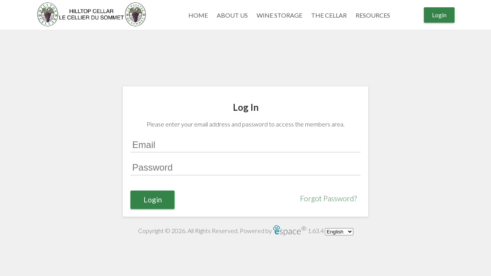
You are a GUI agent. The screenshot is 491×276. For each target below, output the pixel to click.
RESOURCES (373, 15)
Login (439, 14)
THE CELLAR (329, 15)
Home (198, 15)
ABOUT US (232, 15)
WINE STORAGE (279, 15)
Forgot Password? (328, 198)
